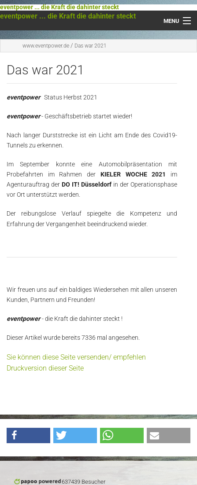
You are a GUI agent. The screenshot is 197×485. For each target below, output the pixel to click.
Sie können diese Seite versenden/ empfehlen (76, 357)
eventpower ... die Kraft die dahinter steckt (59, 7)
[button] (28, 435)
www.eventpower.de (45, 46)
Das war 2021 (90, 46)
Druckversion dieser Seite (45, 368)
